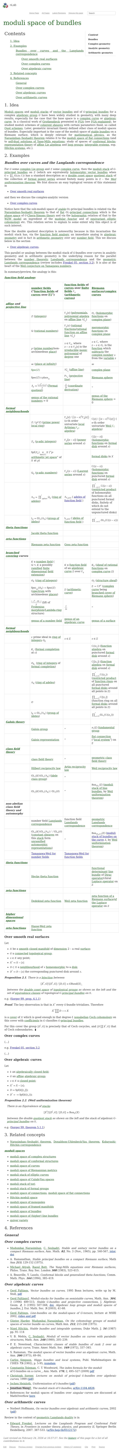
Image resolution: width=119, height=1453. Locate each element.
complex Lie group (32, 169)
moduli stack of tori (22, 1183)
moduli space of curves (25, 1165)
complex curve (89, 118)
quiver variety (19, 1220)
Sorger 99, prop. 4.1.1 (25, 998)
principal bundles (97, 111)
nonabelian (81, 1017)
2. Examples (18, 45)
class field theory (42, 759)
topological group (40, 953)
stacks (46, 1106)
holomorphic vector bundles (89, 172)
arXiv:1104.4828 (83, 1388)
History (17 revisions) (72, 1447)
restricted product (104, 489)
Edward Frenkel (21, 1423)
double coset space (80, 175)
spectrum (38, 591)
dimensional (39, 571)
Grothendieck (51, 121)
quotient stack (103, 175)
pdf (20, 1293)
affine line (74, 319)
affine (10, 303)
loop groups (75, 144)
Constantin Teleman (23, 1367)
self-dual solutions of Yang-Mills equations (36, 141)
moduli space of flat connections (88, 138)
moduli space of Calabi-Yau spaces (32, 1179)
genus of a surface (103, 620)
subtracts (98, 351)
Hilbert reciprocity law (46, 768)
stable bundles (100, 131)
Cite (86, 1447)
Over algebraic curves (36, 68)
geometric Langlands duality (54, 1417)
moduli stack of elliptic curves (29, 1174)
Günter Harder (20, 1320)
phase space (12, 215)
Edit (4, 1447)
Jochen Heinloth (20, 1383)
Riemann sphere (102, 377)
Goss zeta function (76, 544)
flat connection (101, 736)
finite (46, 568)
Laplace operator (103, 881)
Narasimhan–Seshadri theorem (24, 138)
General (21, 83)
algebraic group (26, 115)
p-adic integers (45, 441)
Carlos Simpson (20, 1359)
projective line (16, 306)
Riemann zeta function (45, 544)
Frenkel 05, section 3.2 (78, 262)
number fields (41, 288)
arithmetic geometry (50, 237)
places (53, 594)
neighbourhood (30, 967)
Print (93, 1447)
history (72, 1438)
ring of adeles (45, 682)
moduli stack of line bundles (102, 788)
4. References (19, 78)
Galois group (39, 729)
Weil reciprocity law (104, 768)
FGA (81, 121)
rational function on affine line (75, 332)
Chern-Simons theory (41, 215)
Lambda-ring (53, 610)
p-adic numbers (46, 472)
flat (62, 212)
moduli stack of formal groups (29, 1188)
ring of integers (46, 580)
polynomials (79, 312)
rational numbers (46, 330)
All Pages (46, 13)
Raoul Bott (39, 1267)
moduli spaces (14, 1150)
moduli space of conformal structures (34, 1161)
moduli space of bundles (25, 1211)
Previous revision (25, 1447)
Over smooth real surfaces (39, 59)
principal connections (84, 212)
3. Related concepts (23, 73)
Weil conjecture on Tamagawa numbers (45, 266)
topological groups (65, 989)
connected (21, 953)
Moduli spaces (13, 111)
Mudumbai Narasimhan (25, 1248)
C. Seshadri (51, 1248)
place (52, 351)
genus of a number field (46, 620)
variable (109, 358)
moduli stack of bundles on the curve (104, 836)
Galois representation (45, 739)
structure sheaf (106, 580)
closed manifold (39, 948)
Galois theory (15, 721)
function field (77, 564)
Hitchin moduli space (23, 1197)
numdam (50, 1363)
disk (74, 967)
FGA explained (100, 121)
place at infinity (45, 363)
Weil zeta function (76, 900)
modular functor (66, 218)
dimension (60, 948)
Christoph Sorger (21, 1375)
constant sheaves (43, 834)
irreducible (71, 350)
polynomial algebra (76, 316)
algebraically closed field (32, 1071)
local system (102, 739)
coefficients (31, 1020)
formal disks (99, 456)
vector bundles (63, 111)
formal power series (41, 179)
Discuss (12, 1447)
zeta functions (16, 538)
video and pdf (27, 1316)
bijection (47, 977)
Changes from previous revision (48, 1447)
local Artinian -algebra (74, 427)
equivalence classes (27, 993)
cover (13, 1017)
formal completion (47, 649)
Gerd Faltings (19, 1290)
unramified (38, 841)
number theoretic (36, 259)
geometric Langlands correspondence (102, 822)
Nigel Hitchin (19, 1328)
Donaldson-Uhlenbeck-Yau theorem (77, 1141)
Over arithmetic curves (31, 97)
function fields (44, 291)
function (97, 348)
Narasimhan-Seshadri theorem (24, 212)
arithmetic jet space (44, 457)
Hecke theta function (44, 876)
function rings (104, 681)
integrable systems (97, 144)
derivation (70, 389)
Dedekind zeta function (46, 900)
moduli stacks (39, 111)
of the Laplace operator (104, 902)
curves (36, 294)
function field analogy (54, 234)
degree (68, 356)
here (32, 1395)
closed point (27, 1080)
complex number (102, 354)
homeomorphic (55, 967)
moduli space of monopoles (27, 1202)
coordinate (76, 385)
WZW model (12, 218)
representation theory (18, 144)
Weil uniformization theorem (102, 794)
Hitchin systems (14, 148)
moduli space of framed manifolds (32, 1206)
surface (85, 948)
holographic (79, 215)
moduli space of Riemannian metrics (33, 1170)
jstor (112, 1251)
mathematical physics (89, 134)
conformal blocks (104, 141)
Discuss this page (76, 13)
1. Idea (14, 40)
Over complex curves (35, 63)
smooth (23, 948)
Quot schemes (13, 128)
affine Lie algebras (49, 144)
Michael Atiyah (20, 1267)
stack (40, 838)
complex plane (101, 319)
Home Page (34, 13)
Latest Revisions (59, 13)
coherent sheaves (51, 125)
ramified (36, 568)
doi (12, 1254)
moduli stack (101, 169)
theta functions (16, 527)
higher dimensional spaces (14, 917)
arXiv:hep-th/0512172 (61, 1430)
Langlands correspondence (69, 259)
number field (85, 237)
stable (62, 209)
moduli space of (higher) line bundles (34, 1215)
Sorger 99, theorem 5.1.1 (27, 1127)
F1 (50, 294)
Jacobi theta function (44, 533)
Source (102, 1447)
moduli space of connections (28, 1193)
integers (40, 316)
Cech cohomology (100, 1017)
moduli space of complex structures (33, 1156)
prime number (44, 348)
